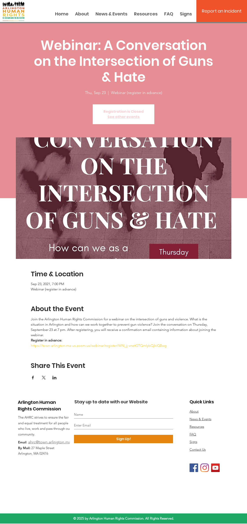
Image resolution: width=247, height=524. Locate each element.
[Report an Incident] (221, 11)
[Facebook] (194, 467)
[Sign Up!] (123, 439)
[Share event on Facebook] (33, 377)
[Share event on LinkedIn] (54, 377)
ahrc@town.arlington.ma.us (52, 442)
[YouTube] (215, 467)
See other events (123, 116)
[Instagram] (204, 467)
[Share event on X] (44, 377)
